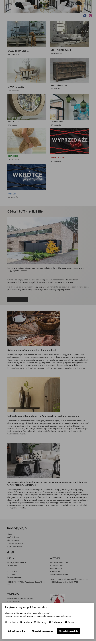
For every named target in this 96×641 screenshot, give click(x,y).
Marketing (41, 622)
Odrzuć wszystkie (16, 631)
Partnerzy (72, 622)
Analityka (28, 622)
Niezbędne (13, 622)
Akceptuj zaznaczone (42, 631)
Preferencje (57, 622)
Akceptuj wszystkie (68, 631)
